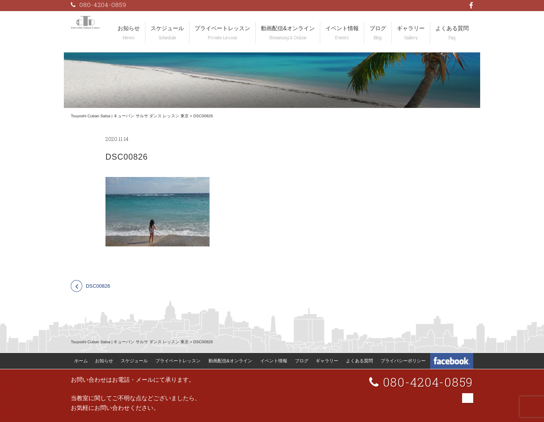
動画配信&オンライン (288, 28)
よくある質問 (452, 28)
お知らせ (129, 28)
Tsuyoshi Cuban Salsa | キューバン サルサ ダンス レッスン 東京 (130, 116)
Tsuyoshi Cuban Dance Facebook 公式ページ (451, 361)
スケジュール (167, 28)
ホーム (81, 360)
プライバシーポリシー (403, 360)
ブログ (377, 28)
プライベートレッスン (222, 28)
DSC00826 (98, 286)
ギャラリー (411, 28)
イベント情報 (342, 28)
